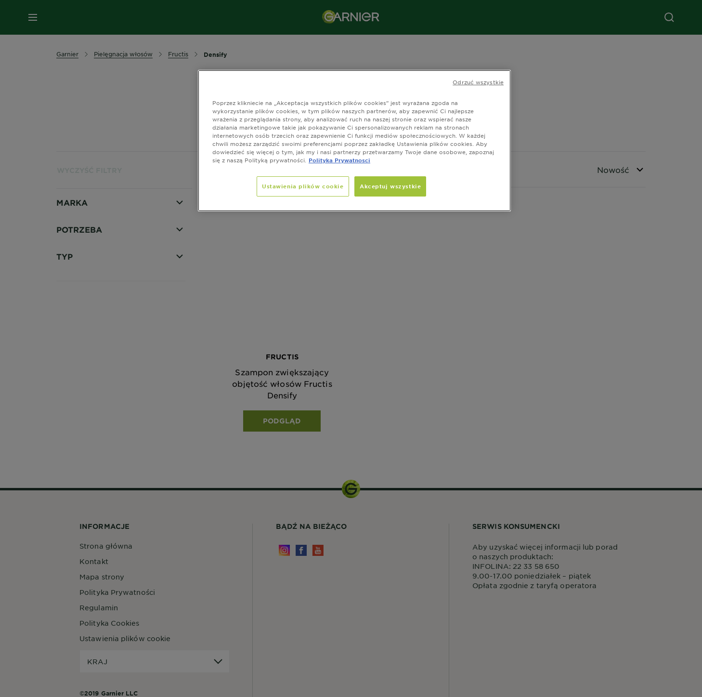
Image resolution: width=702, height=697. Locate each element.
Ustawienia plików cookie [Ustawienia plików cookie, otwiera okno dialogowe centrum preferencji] (303, 186)
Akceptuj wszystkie (390, 186)
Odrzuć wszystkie (478, 82)
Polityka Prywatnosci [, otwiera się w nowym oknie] (339, 160)
